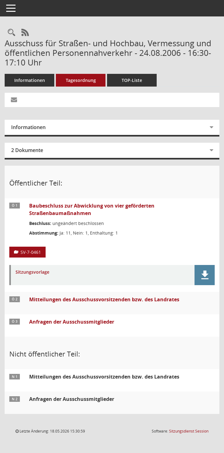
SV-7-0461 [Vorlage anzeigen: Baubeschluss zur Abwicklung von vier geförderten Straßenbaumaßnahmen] (30, 252)
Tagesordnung (81, 80)
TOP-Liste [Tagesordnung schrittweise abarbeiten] (132, 80)
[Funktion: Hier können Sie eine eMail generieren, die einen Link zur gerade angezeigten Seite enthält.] (14, 99)
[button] (205, 275)
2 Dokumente (27, 150)
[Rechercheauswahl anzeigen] (11, 33)
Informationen (29, 80)
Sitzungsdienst (188, 431)
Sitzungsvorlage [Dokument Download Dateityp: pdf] (32, 272)
